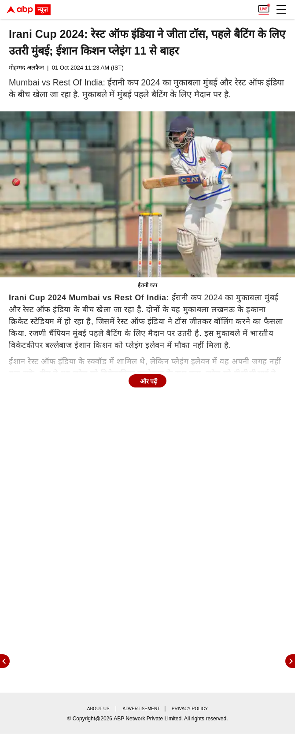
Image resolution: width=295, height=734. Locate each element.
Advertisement (141, 708)
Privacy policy (190, 708)
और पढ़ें (149, 381)
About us (98, 708)
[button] (281, 9)
